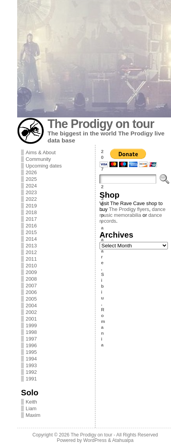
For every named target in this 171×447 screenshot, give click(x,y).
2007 (31, 285)
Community (38, 159)
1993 (31, 365)
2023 (31, 192)
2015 (31, 232)
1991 (31, 379)
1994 (31, 359)
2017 (31, 219)
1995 (31, 352)
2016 (31, 226)
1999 (31, 325)
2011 (31, 259)
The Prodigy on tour (101, 124)
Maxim (33, 415)
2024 (31, 186)
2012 (31, 252)
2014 (31, 239)
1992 (31, 372)
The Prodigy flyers (129, 209)
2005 (31, 299)
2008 (31, 279)
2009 (31, 272)
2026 (31, 172)
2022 (31, 199)
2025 (31, 179)
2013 (31, 246)
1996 (31, 345)
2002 (31, 312)
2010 (31, 266)
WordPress (95, 440)
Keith (31, 402)
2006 (31, 292)
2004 (31, 305)
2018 (31, 212)
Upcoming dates (44, 166)
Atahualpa (123, 440)
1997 (31, 339)
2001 (31, 319)
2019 (31, 206)
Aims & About (41, 152)
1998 (31, 332)
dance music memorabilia (133, 212)
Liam (31, 408)
